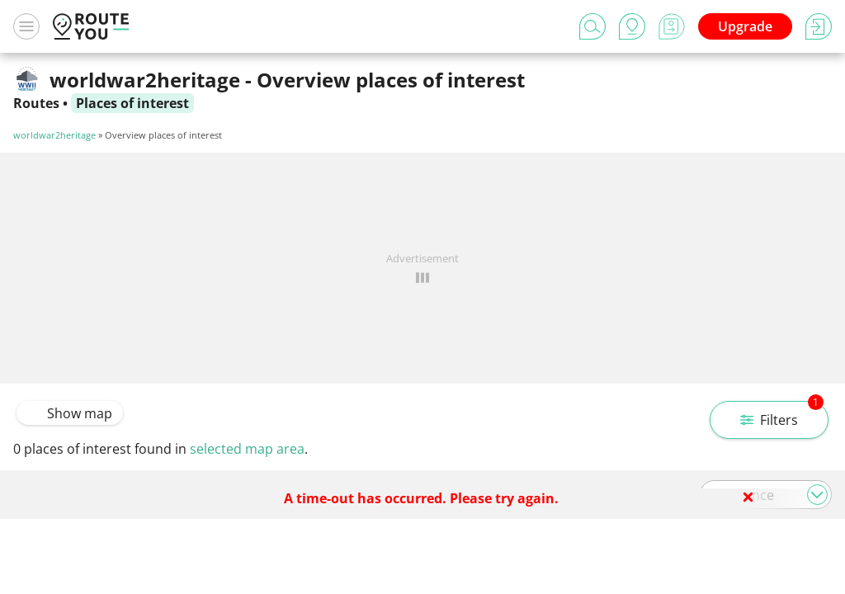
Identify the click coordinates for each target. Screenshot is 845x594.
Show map (69, 413)
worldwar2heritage (54, 135)
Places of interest (132, 103)
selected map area (247, 449)
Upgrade (745, 26)
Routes (36, 103)
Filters (782, 415)
